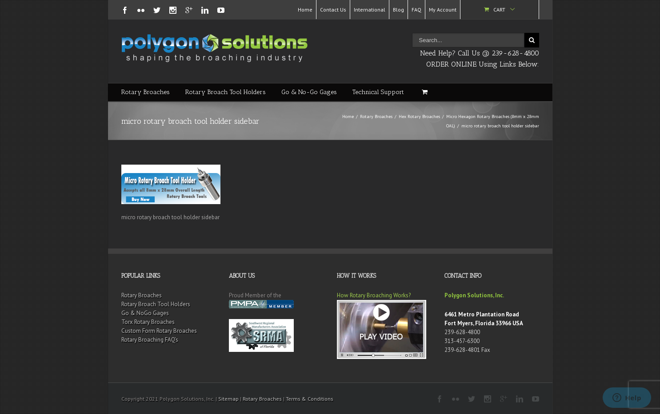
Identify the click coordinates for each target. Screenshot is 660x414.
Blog (398, 9)
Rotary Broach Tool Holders (225, 92)
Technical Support (378, 92)
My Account (442, 9)
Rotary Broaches (145, 92)
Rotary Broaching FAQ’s (149, 339)
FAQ (416, 9)
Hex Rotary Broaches (419, 116)
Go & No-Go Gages (309, 92)
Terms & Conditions (309, 398)
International (369, 9)
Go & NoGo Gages (145, 313)
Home (305, 9)
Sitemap (228, 398)
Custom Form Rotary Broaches (159, 331)
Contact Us (333, 9)
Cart (499, 9)
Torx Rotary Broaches (148, 322)
